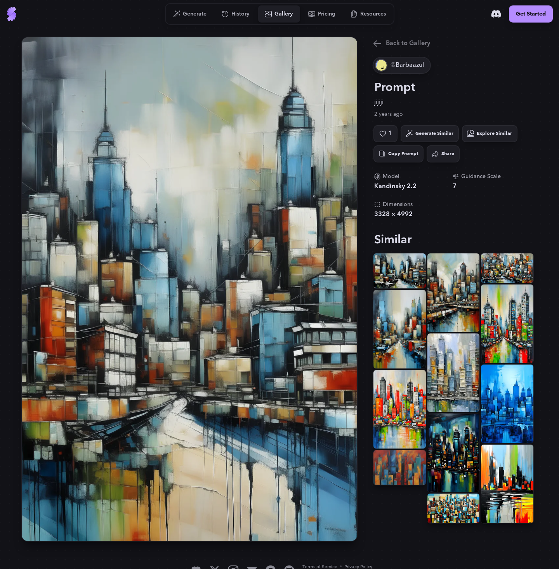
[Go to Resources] (368, 14)
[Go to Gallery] (279, 14)
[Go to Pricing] (322, 14)
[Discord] (496, 14)
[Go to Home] (11, 14)
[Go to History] (235, 14)
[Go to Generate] (190, 14)
